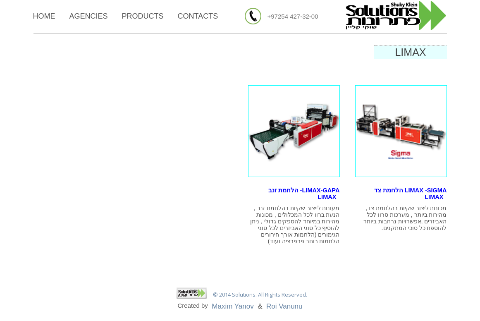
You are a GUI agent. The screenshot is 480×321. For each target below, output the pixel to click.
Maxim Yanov (232, 306)
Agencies (88, 16)
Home (44, 16)
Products (143, 16)
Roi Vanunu (284, 306)
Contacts (198, 16)
